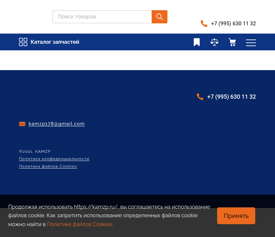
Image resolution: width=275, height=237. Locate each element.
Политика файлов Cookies (48, 166)
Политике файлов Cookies (79, 224)
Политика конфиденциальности (54, 159)
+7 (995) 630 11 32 (233, 23)
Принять (236, 215)
